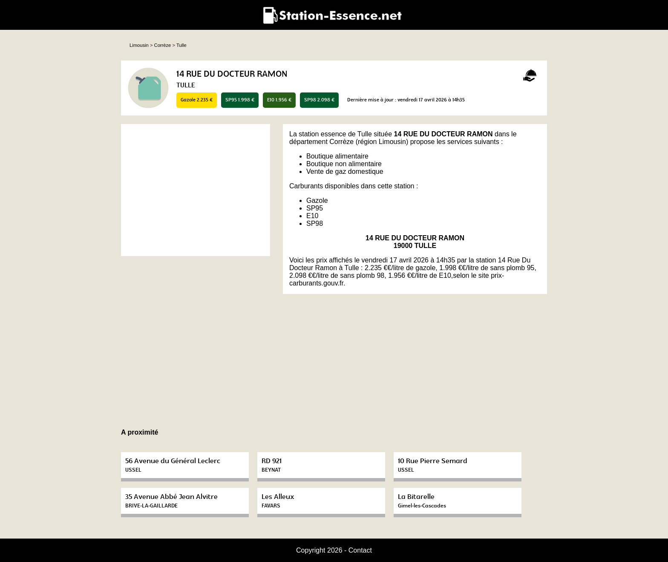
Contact (360, 550)
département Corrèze (321, 141)
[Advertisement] (195, 190)
